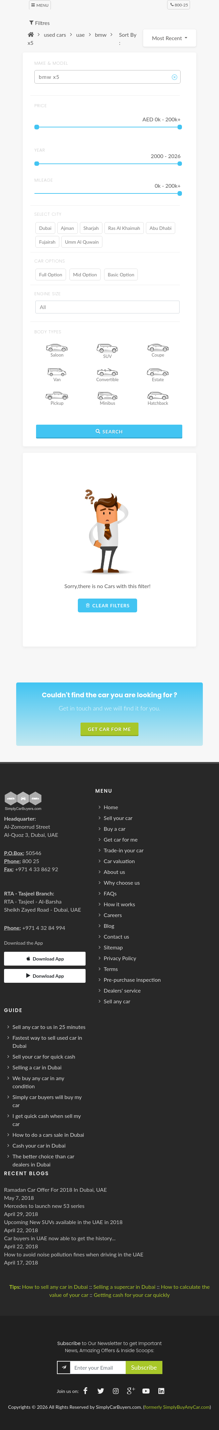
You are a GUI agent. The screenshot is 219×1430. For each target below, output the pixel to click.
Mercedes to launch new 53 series (44, 1206)
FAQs (110, 893)
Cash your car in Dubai (39, 1145)
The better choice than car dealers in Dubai (43, 1160)
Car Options (49, 261)
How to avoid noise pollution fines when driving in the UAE (74, 1254)
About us (114, 872)
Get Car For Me (109, 729)
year (39, 150)
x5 (30, 42)
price (40, 105)
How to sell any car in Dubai (55, 1286)
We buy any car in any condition (38, 1082)
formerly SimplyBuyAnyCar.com (177, 1407)
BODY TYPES (47, 332)
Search (109, 431)
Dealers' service (122, 990)
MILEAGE (43, 180)
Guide (13, 1010)
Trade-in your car (124, 850)
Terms (111, 969)
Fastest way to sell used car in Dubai (47, 1041)
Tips (14, 1286)
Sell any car (117, 1001)
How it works (119, 904)
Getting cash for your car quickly (132, 1294)
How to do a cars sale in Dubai (48, 1134)
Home (111, 807)
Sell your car (118, 818)
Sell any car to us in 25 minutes (49, 1027)
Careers (113, 915)
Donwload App (45, 976)
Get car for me (121, 839)
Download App (45, 958)
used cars (55, 34)
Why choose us (122, 882)
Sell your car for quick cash (43, 1056)
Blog (109, 925)
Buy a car (115, 828)
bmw (100, 34)
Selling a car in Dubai (37, 1067)
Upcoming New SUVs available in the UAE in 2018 (63, 1222)
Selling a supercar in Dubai (124, 1286)
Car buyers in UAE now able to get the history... (60, 1238)
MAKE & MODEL (51, 63)
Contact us (116, 936)
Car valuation (119, 861)
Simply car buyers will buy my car (47, 1101)
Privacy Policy (120, 958)
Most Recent (167, 38)
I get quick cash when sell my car (46, 1120)
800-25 (179, 5)
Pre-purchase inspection (132, 979)
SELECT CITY (48, 214)
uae (80, 34)
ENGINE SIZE (47, 294)
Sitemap (113, 947)
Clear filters (107, 605)
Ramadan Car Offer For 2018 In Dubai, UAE (55, 1189)
